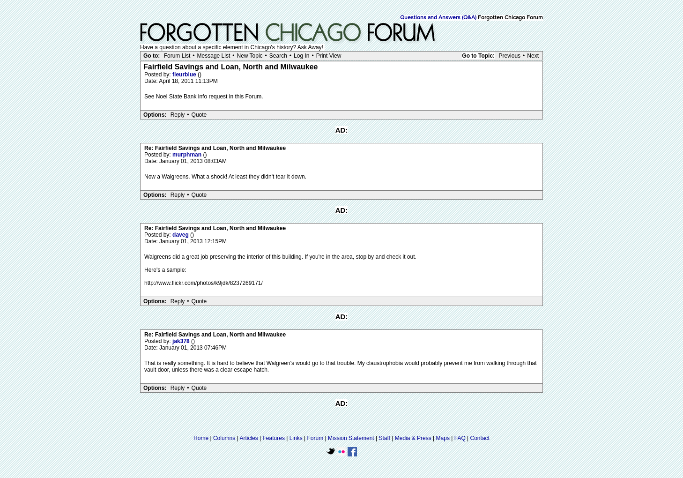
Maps (443, 438)
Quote (199, 115)
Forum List (177, 55)
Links (296, 438)
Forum (315, 438)
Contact (480, 438)
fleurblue (185, 74)
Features (274, 438)
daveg (181, 235)
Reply (178, 115)
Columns (224, 438)
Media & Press (413, 438)
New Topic (249, 55)
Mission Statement (351, 438)
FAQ (460, 438)
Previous (509, 55)
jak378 (181, 341)
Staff (384, 438)
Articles (248, 438)
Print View (329, 55)
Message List (213, 55)
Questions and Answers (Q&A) (438, 18)
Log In (301, 55)
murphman (187, 154)
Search (278, 55)
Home (200, 438)
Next (533, 55)
